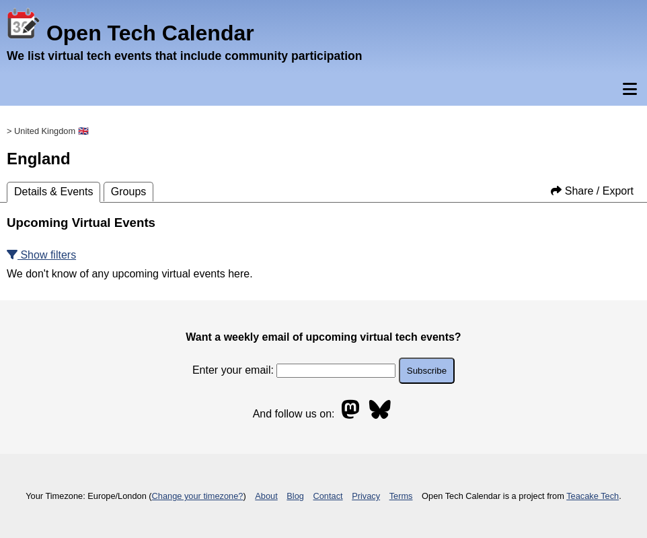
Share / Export (592, 191)
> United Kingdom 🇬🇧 (48, 131)
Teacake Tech (592, 496)
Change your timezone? (197, 496)
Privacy (366, 496)
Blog (295, 496)
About (266, 496)
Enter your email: (293, 370)
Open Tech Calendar (130, 33)
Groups (128, 191)
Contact (328, 496)
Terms (401, 496)
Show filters (41, 255)
